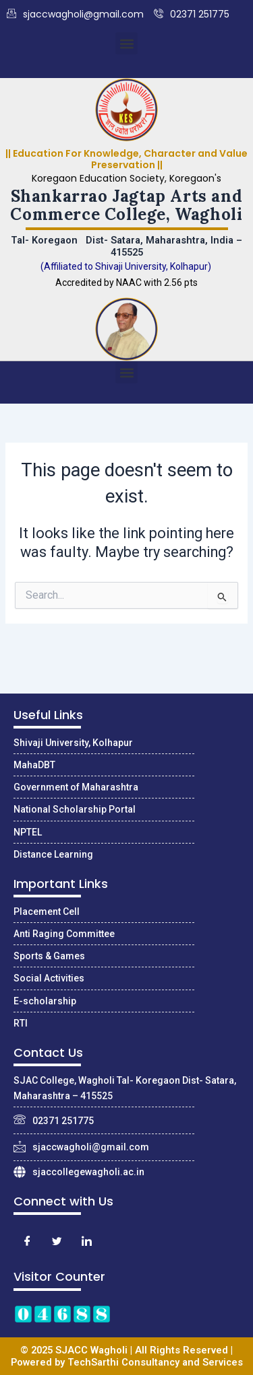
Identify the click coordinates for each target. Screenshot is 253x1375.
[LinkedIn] (86, 1242)
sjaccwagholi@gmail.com (75, 14)
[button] (126, 43)
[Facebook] (27, 1242)
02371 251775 (191, 14)
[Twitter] (57, 1242)
